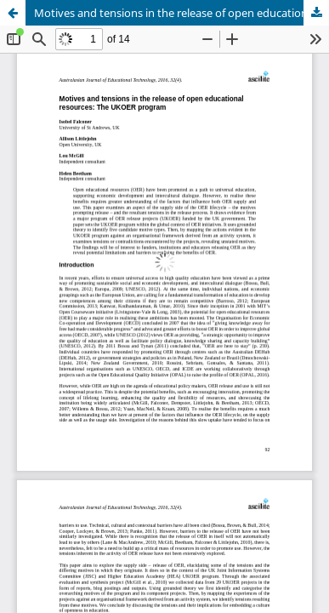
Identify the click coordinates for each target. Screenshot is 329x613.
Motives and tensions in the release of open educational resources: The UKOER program (181, 12)
